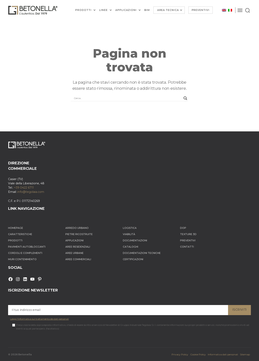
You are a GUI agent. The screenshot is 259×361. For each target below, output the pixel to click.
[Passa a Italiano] (230, 10)
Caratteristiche (20, 234)
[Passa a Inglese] (224, 10)
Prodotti (83, 10)
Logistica (130, 227)
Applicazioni (126, 10)
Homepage (15, 227)
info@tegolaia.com (30, 192)
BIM (147, 10)
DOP (183, 227)
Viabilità (129, 234)
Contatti (187, 246)
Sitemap (245, 354)
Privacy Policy (180, 354)
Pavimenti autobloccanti (27, 246)
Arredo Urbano (77, 227)
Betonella (25, 354)
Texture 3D (188, 234)
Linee (103, 10)
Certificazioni (133, 259)
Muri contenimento (22, 259)
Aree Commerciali (78, 259)
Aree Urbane (74, 252)
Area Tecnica (168, 10)
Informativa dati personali (223, 354)
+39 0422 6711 (24, 187)
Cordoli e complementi (25, 252)
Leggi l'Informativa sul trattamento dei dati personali (39, 318)
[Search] (247, 10)
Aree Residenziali (77, 246)
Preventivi (201, 10)
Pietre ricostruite (79, 234)
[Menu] (240, 10)
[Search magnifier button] (185, 98)
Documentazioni (135, 240)
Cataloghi (130, 246)
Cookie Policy (198, 354)
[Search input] (128, 98)
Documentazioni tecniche (142, 252)
